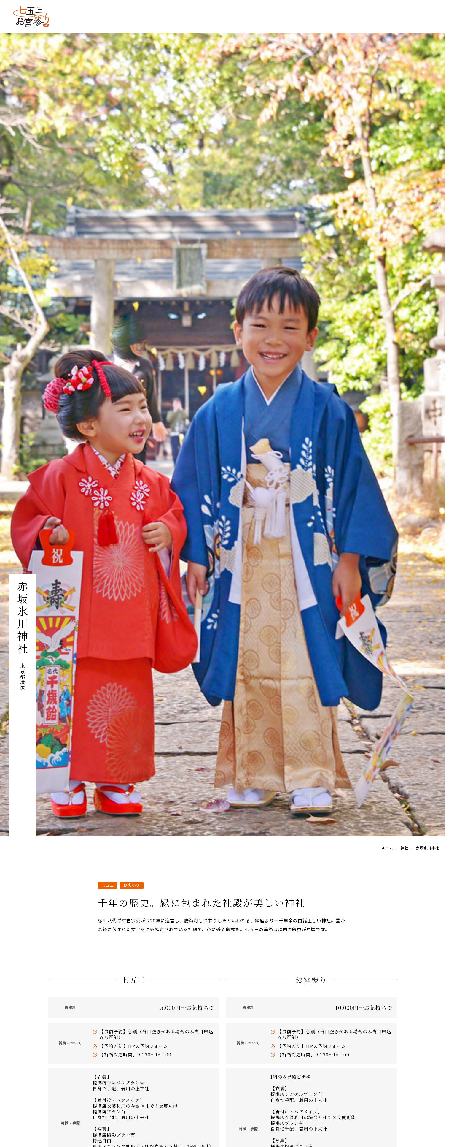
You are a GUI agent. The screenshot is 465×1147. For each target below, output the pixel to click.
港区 (22, 685)
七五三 (107, 885)
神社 (404, 847)
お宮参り (131, 885)
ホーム (387, 847)
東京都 (22, 671)
